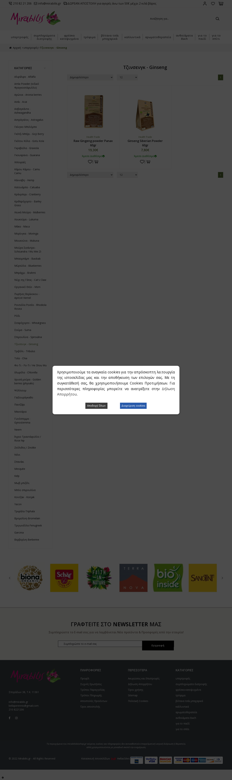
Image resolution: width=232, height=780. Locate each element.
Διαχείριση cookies (133, 406)
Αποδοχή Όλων (96, 406)
